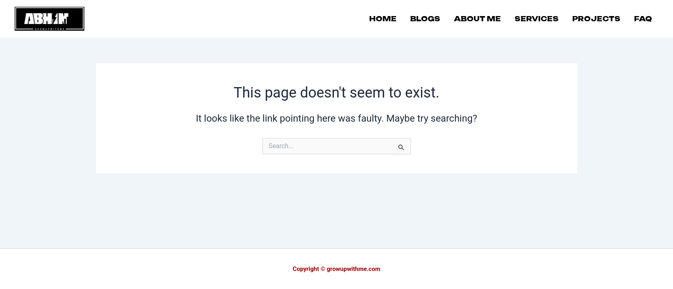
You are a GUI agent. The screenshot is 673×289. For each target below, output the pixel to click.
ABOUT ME (477, 18)
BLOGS (425, 18)
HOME (382, 18)
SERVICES (536, 18)
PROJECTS (596, 18)
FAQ (643, 18)
